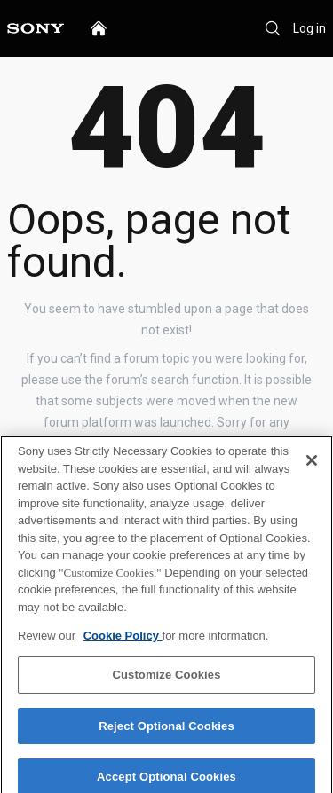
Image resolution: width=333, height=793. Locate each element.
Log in (309, 28)
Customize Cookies (166, 680)
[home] (98, 28)
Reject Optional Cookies (166, 730)
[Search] (272, 28)
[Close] (311, 465)
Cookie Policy (123, 641)
